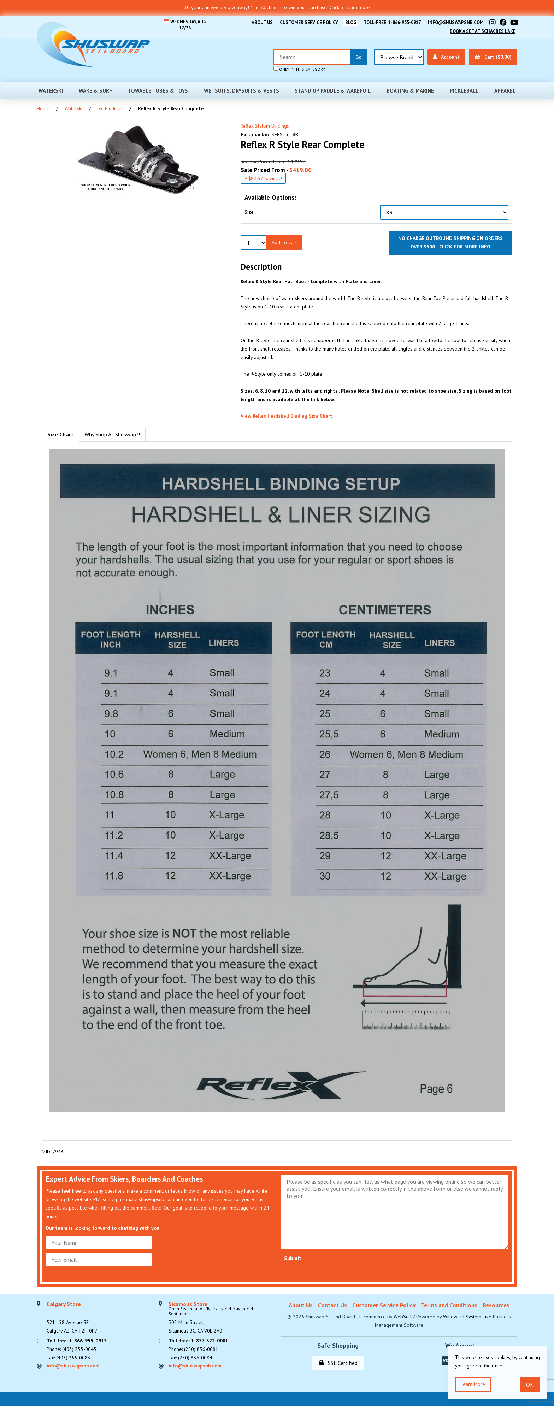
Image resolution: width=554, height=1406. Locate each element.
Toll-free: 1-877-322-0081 (198, 1340)
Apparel (504, 90)
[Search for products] (311, 57)
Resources (496, 1305)
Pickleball (464, 90)
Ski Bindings (110, 108)
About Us (260, 22)
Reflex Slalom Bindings (265, 126)
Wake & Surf (95, 90)
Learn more (473, 1384)
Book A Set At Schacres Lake (482, 31)
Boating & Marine (410, 90)
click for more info (464, 246)
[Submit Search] (358, 57)
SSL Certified (338, 1362)
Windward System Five (467, 1316)
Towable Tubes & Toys (158, 90)
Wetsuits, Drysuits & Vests (241, 90)
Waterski (51, 90)
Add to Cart (284, 242)
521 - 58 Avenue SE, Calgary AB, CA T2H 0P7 (72, 1317)
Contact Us (332, 1305)
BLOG (350, 22)
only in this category (299, 69)
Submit (292, 1258)
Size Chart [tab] (60, 434)
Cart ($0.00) (493, 57)
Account (446, 57)
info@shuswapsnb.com (456, 22)
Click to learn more (350, 7)
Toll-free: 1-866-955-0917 (392, 22)
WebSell (403, 1316)
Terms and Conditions (449, 1305)
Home (43, 108)
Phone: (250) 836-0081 (193, 1349)
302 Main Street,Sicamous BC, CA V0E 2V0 (221, 1317)
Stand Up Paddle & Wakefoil (333, 90)
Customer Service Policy (307, 22)
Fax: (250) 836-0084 (190, 1357)
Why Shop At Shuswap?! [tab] (112, 434)
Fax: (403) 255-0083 (68, 1357)
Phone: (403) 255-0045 (71, 1349)
